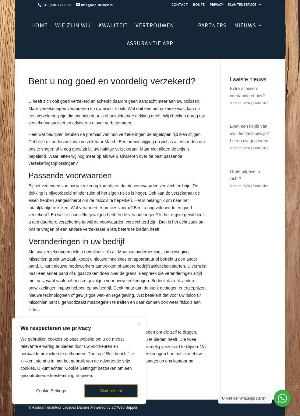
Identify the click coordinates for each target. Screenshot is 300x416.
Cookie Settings (51, 390)
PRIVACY (216, 5)
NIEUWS (237, 26)
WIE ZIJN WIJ (81, 26)
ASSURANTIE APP (150, 44)
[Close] (139, 323)
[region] (79, 361)
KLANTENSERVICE (242, 5)
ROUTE (199, 5)
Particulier (260, 103)
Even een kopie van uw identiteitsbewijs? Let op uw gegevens (249, 133)
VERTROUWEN (163, 26)
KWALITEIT (121, 26)
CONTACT (179, 5)
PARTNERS (204, 26)
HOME (47, 26)
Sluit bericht (111, 390)
